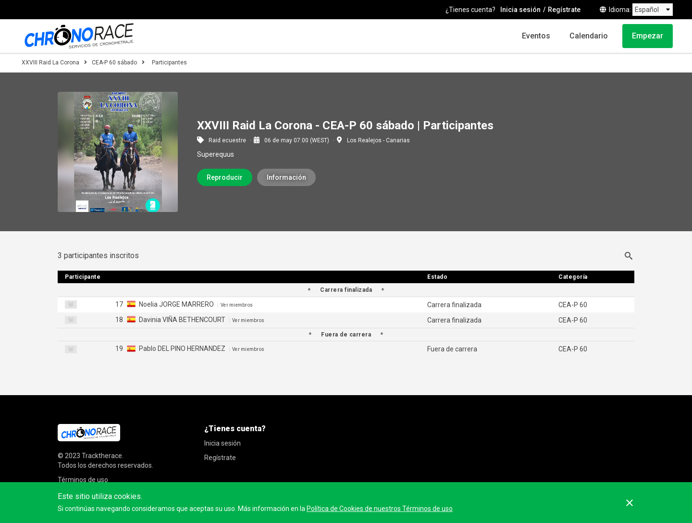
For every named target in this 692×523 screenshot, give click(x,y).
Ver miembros (237, 305)
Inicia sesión (520, 9)
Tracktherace (102, 456)
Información (286, 177)
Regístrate (564, 9)
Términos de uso (83, 480)
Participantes (169, 62)
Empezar (647, 35)
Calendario (588, 35)
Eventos (536, 35)
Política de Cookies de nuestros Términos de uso (380, 508)
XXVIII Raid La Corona (50, 62)
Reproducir (225, 177)
